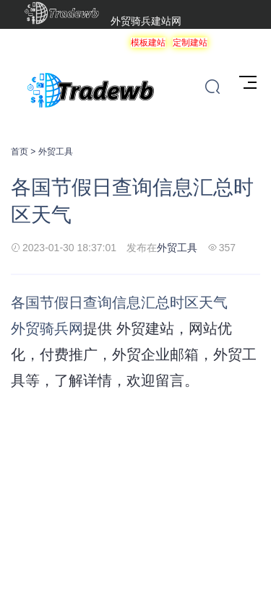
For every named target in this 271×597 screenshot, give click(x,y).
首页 (19, 152)
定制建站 (190, 43)
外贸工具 (55, 152)
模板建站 (148, 43)
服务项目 (232, 43)
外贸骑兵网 (47, 328)
